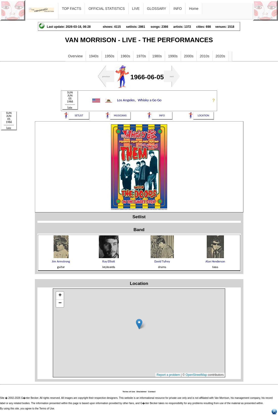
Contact (151, 391)
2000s (189, 56)
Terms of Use (129, 391)
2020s (220, 56)
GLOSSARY (156, 9)
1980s (157, 56)
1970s (141, 56)
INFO (177, 9)
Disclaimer (141, 391)
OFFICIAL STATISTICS (106, 9)
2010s (204, 56)
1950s (109, 56)
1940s (94, 56)
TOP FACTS (71, 9)
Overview (75, 56)
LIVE (136, 9)
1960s (125, 56)
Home (193, 9)
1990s (173, 56)
